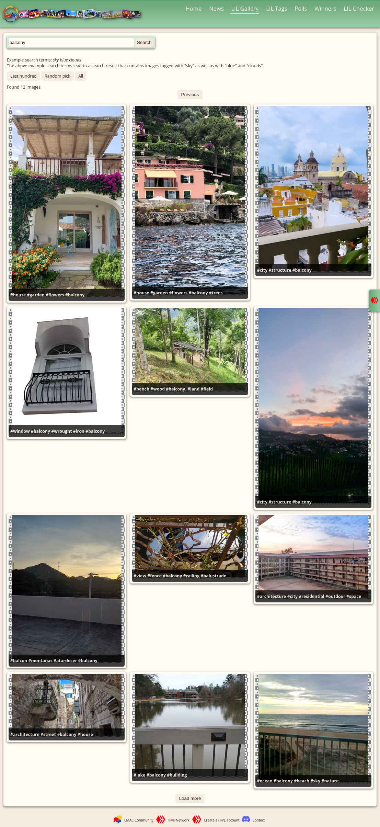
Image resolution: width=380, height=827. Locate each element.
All (80, 76)
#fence (154, 576)
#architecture (271, 596)
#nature (330, 781)
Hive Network (179, 820)
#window (20, 431)
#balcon (18, 661)
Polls (301, 8)
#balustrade (213, 576)
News (216, 8)
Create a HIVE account (222, 820)
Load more (190, 798)
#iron (78, 431)
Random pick (57, 76)
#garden (36, 295)
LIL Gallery (244, 8)
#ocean (265, 781)
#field (207, 389)
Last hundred (23, 76)
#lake (139, 775)
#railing (191, 576)
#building (177, 775)
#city (262, 270)
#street (48, 734)
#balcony (74, 295)
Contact (258, 820)
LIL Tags (276, 8)
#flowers (55, 295)
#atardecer (65, 661)
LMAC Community (138, 820)
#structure (279, 270)
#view (140, 576)
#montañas (40, 661)
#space (353, 596)
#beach (301, 781)
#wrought (61, 431)
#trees (216, 293)
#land (193, 389)
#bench (141, 389)
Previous (190, 94)
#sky (315, 781)
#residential (311, 596)
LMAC (74, 14)
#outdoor (335, 596)
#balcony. (176, 389)
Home (194, 8)
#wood (157, 389)
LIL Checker (359, 8)
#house (18, 295)
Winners (325, 8)
